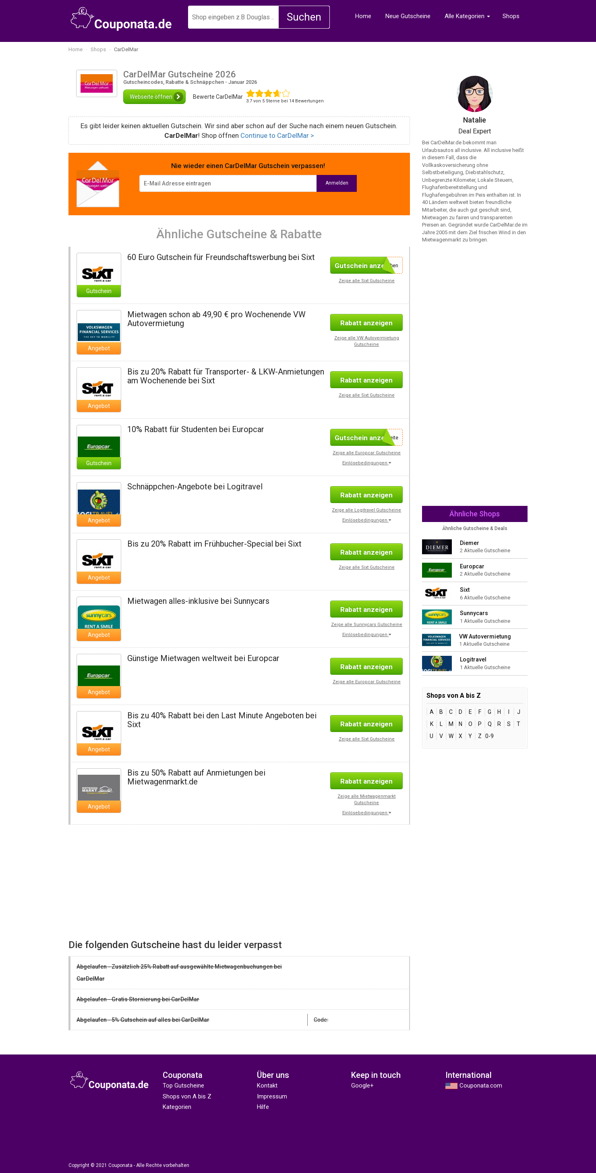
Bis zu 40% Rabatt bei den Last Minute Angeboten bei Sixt (222, 720)
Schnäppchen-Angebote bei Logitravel (195, 486)
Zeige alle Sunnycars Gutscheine (366, 624)
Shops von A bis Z (187, 1096)
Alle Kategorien (464, 16)
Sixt (465, 589)
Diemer (469, 543)
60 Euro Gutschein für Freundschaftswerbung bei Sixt (221, 257)
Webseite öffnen (156, 97)
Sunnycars (474, 613)
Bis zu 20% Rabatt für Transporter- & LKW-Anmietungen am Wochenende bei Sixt (225, 376)
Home (363, 16)
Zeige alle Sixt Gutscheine (367, 280)
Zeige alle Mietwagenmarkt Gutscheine (366, 799)
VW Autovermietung (485, 636)
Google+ (362, 1085)
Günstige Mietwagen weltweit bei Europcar (203, 658)
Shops (511, 16)
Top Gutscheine (183, 1085)
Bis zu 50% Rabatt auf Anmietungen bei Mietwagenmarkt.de (196, 777)
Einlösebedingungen (366, 463)
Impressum (272, 1096)
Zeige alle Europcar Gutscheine (367, 452)
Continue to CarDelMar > (277, 135)
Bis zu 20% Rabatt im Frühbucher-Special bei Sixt (214, 544)
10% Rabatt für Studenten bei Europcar (195, 429)
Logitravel (473, 659)
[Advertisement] (150, 881)
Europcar (472, 566)
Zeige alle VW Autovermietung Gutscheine (366, 341)
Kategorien (177, 1107)
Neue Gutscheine (407, 16)
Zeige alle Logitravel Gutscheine (366, 510)
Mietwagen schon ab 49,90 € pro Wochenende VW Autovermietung (216, 319)
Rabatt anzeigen (366, 323)
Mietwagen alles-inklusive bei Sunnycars (198, 601)
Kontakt (267, 1085)
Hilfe (263, 1107)
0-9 (489, 736)
